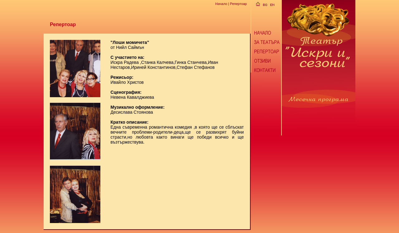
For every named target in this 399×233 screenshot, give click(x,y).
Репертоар (238, 4)
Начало (221, 4)
